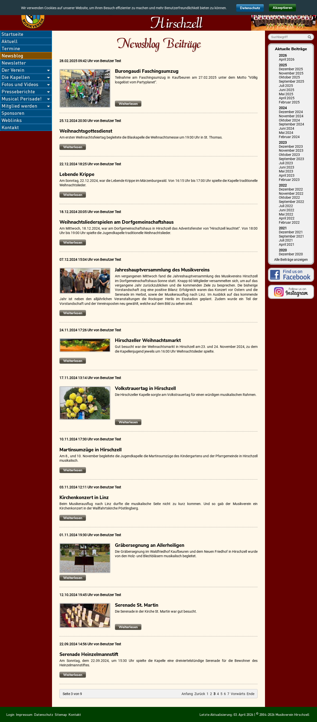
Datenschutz (250, 8)
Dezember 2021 (291, 232)
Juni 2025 (286, 90)
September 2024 (291, 124)
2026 (283, 55)
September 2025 (291, 81)
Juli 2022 (286, 206)
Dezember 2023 (291, 146)
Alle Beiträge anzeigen (291, 259)
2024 (283, 108)
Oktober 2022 (289, 197)
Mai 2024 (286, 133)
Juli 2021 (286, 240)
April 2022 (286, 218)
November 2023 (291, 150)
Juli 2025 (286, 86)
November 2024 (291, 116)
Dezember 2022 (291, 189)
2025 (283, 65)
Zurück (199, 694)
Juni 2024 (286, 128)
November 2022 (291, 193)
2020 (283, 250)
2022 (283, 185)
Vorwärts (238, 694)
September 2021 (291, 236)
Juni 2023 (286, 167)
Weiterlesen (130, 104)
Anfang (187, 694)
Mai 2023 (286, 171)
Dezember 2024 (291, 112)
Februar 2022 (289, 222)
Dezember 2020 (291, 254)
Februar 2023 (289, 180)
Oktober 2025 (289, 77)
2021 (283, 228)
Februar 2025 (289, 102)
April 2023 (286, 175)
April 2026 (286, 59)
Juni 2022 (286, 210)
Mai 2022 (286, 214)
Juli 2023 (286, 163)
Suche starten (309, 37)
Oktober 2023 (289, 155)
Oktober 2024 (289, 120)
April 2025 (286, 98)
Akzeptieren (282, 7)
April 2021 (286, 244)
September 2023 (291, 159)
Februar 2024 (289, 137)
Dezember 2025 (291, 69)
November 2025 (291, 73)
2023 (283, 142)
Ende (250, 694)
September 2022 (291, 202)
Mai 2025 (286, 94)
